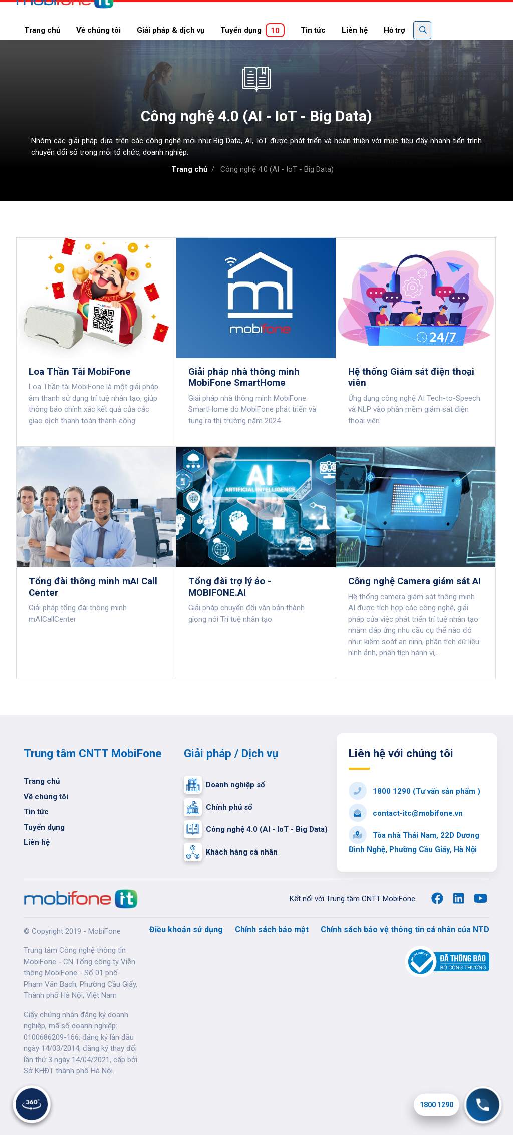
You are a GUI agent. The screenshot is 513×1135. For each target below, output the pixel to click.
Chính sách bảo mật (272, 929)
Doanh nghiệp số (224, 785)
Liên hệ (355, 30)
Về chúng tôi (98, 30)
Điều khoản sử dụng (186, 929)
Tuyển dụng (252, 30)
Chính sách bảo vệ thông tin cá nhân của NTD (405, 929)
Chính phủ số (218, 807)
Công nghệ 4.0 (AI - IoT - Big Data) (256, 829)
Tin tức (313, 30)
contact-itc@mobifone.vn (406, 813)
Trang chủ (42, 30)
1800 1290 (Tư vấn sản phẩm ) (414, 791)
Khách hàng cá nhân (231, 851)
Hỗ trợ (394, 30)
